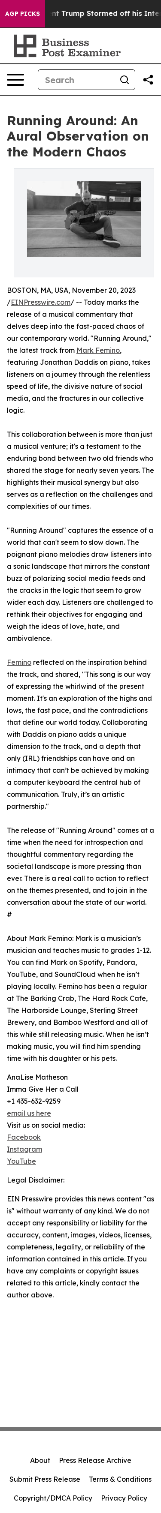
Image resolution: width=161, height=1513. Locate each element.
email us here (29, 1113)
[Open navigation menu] (15, 79)
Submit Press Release (44, 1479)
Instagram (24, 1149)
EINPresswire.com (40, 302)
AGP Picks (22, 14)
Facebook (24, 1137)
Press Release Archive (95, 1460)
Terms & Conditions (120, 1479)
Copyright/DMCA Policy (53, 1498)
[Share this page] (148, 79)
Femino (19, 662)
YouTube (21, 1161)
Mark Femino (98, 350)
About (40, 1460)
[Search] (76, 80)
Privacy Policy (124, 1498)
